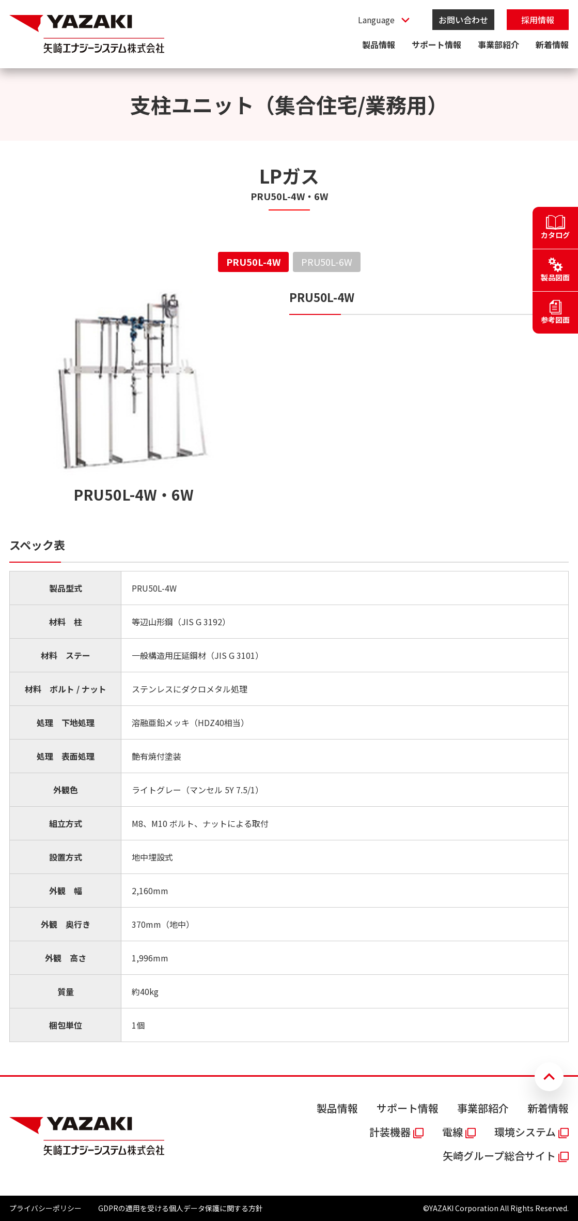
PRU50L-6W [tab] (326, 261)
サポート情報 (436, 44)
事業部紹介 (498, 44)
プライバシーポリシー (45, 1208)
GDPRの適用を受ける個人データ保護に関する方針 (180, 1208)
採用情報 (537, 19)
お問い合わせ (463, 19)
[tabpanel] (289, 665)
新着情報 (552, 44)
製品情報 (378, 44)
